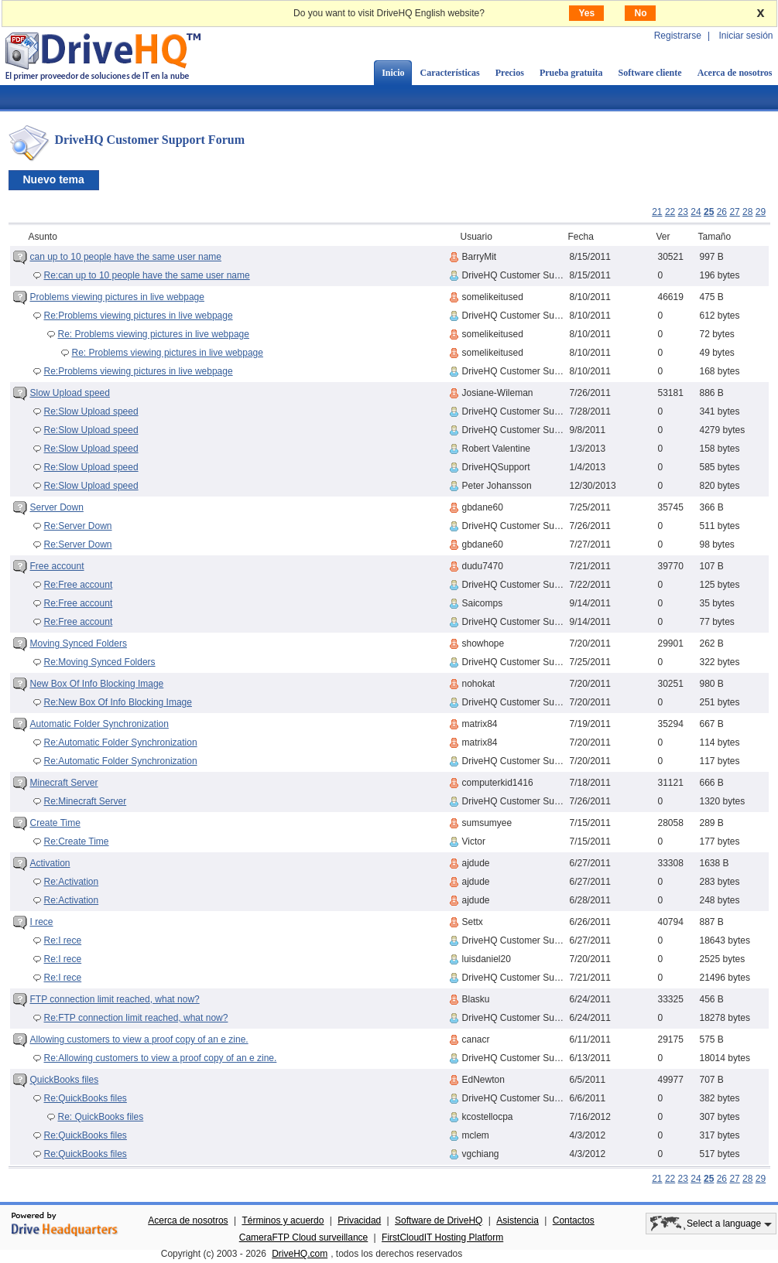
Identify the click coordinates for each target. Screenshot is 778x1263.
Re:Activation (71, 881)
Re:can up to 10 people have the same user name (147, 275)
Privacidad (359, 1220)
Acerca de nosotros (188, 1220)
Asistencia (517, 1220)
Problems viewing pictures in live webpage (117, 297)
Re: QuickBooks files (101, 1116)
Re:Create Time (76, 841)
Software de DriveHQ (438, 1220)
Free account (57, 566)
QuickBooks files (64, 1079)
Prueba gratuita (571, 72)
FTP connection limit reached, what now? (115, 999)
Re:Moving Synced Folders (100, 662)
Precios (509, 72)
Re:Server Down (78, 526)
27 (734, 212)
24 (696, 212)
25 (709, 212)
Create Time (55, 823)
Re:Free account (78, 584)
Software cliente (650, 72)
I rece (41, 922)
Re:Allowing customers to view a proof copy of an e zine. (160, 1058)
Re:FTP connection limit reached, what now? (136, 1017)
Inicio (393, 72)
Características (449, 72)
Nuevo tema (53, 179)
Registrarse (677, 35)
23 (683, 212)
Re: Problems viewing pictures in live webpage (153, 334)
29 (761, 212)
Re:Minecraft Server (85, 801)
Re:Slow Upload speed (91, 411)
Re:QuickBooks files (85, 1098)
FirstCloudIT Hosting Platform (442, 1237)
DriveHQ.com (299, 1253)
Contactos (574, 1220)
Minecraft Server (64, 782)
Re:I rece (63, 940)
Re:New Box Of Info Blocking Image (118, 702)
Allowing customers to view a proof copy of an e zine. (139, 1039)
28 (747, 212)
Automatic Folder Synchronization (99, 724)
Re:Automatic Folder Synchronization (120, 742)
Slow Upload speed (70, 392)
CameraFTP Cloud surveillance (303, 1237)
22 (670, 212)
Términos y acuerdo (283, 1220)
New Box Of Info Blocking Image (97, 683)
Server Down (57, 507)
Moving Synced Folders (78, 643)
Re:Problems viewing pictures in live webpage (138, 315)
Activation (50, 863)
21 (657, 212)
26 (722, 212)
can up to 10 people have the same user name (126, 256)
